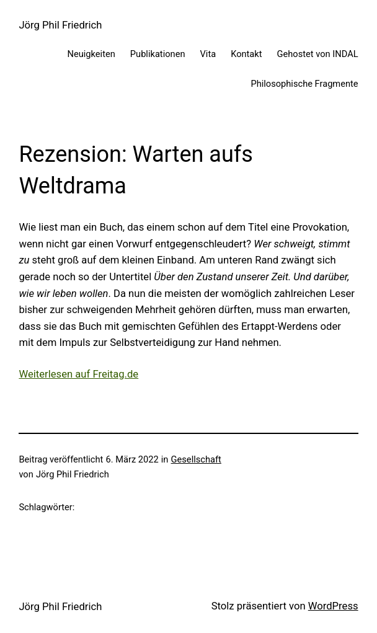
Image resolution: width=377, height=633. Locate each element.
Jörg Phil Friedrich (60, 25)
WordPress (333, 606)
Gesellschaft (196, 459)
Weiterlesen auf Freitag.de (78, 374)
